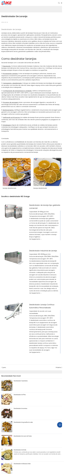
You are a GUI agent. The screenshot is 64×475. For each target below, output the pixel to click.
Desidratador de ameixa (20, 408)
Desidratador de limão (20, 450)
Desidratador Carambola (20, 381)
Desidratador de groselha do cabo (23, 422)
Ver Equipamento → (35, 239)
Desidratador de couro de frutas (23, 436)
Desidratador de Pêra (20, 394)
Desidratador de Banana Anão (22, 463)
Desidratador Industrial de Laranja (43, 251)
